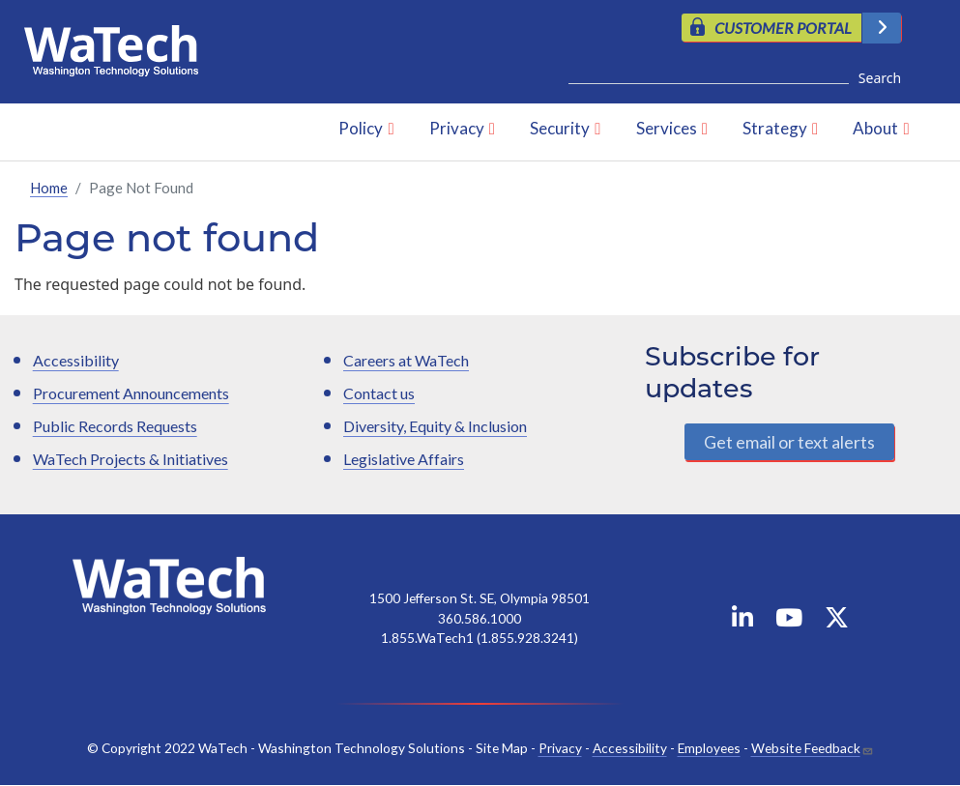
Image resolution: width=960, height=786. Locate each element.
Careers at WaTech (406, 361)
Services (666, 129)
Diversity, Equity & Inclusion (435, 427)
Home (49, 187)
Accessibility (76, 361)
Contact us (379, 394)
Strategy (774, 129)
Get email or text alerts (789, 441)
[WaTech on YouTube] (789, 622)
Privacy (456, 129)
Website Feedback (805, 748)
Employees (709, 748)
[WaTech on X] (836, 622)
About (875, 129)
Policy (360, 129)
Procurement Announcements (131, 394)
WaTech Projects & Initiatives (130, 460)
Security (560, 129)
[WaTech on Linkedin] (742, 622)
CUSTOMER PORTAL (783, 27)
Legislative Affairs (403, 460)
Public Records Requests (115, 427)
